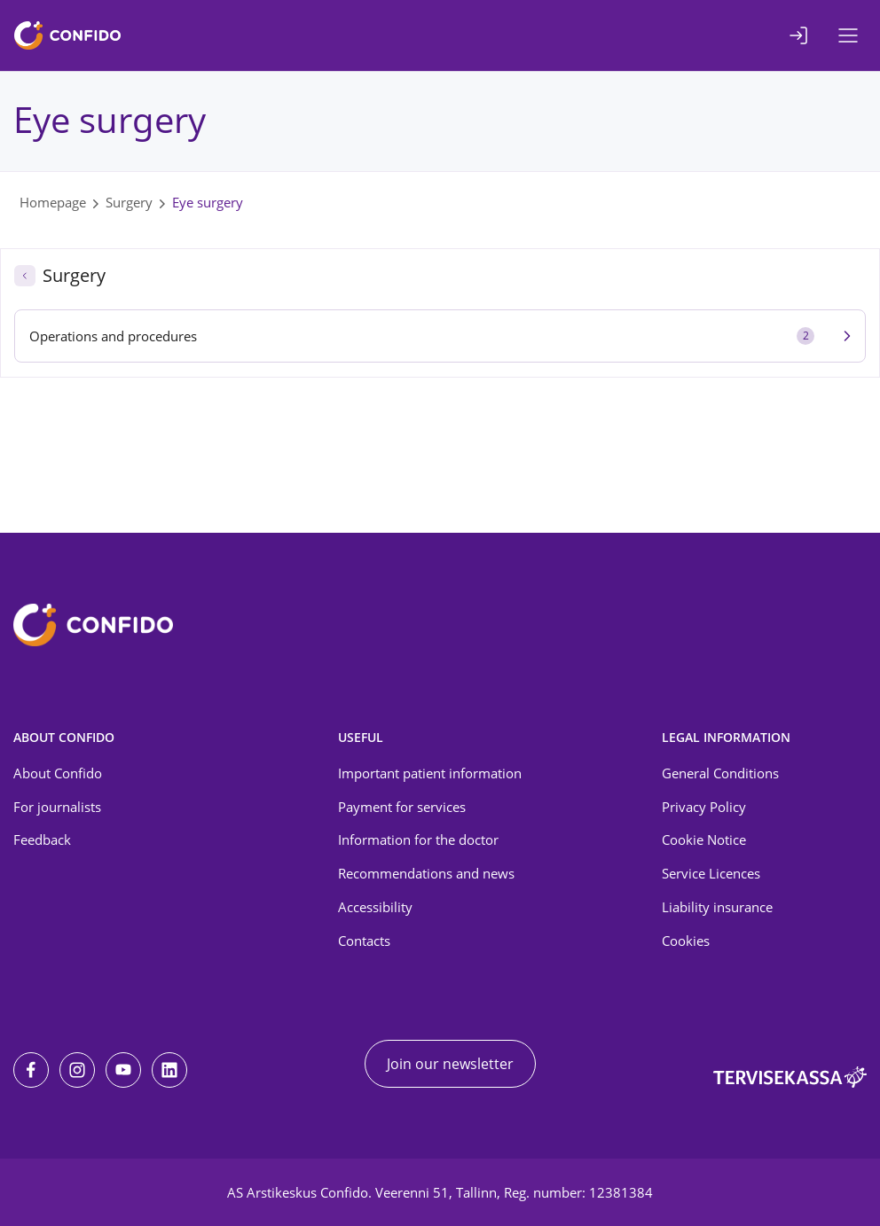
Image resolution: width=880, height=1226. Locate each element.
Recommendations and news (426, 873)
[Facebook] (31, 1070)
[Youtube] (123, 1070)
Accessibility (375, 907)
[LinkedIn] (169, 1070)
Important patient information (430, 773)
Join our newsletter (450, 1064)
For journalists (57, 807)
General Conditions (720, 773)
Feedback (42, 839)
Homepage (53, 202)
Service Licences (711, 873)
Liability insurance (717, 907)
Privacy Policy (704, 807)
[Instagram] (77, 1070)
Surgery (129, 202)
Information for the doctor (418, 839)
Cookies (686, 940)
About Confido (57, 773)
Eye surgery (207, 202)
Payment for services (402, 807)
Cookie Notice (704, 839)
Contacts (364, 940)
